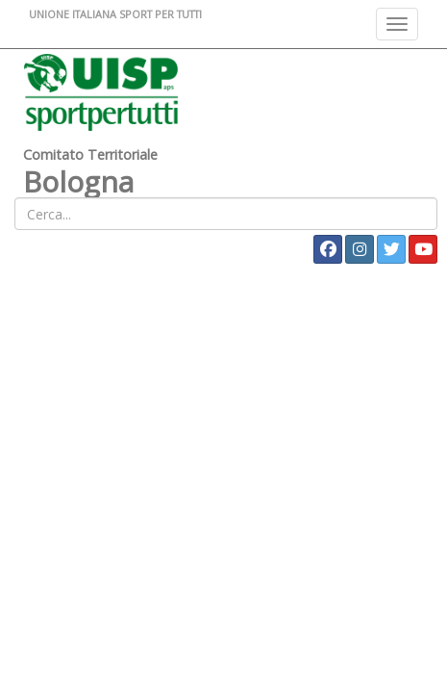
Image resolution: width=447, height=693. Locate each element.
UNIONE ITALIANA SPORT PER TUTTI (115, 14)
